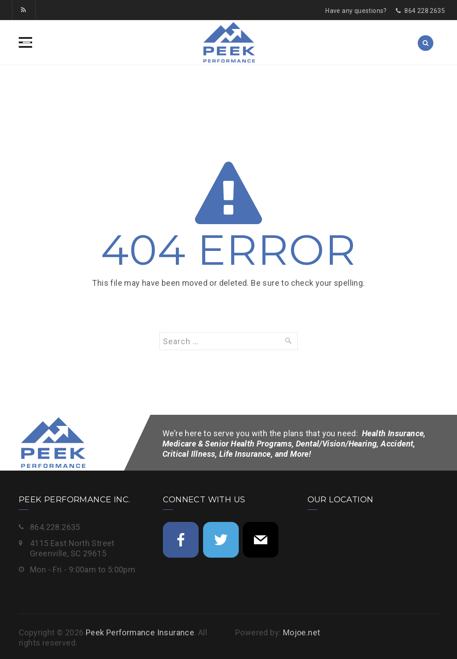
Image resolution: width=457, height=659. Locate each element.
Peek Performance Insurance (140, 632)
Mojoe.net (301, 632)
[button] (25, 42)
